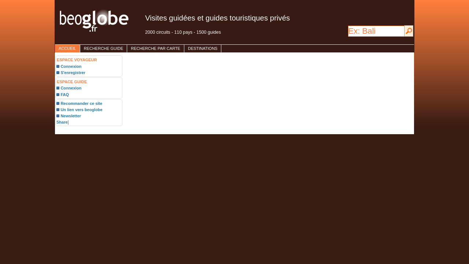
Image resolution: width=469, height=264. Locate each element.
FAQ (64, 94)
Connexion (70, 66)
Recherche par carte (155, 48)
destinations (202, 48)
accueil (67, 48)
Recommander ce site (81, 103)
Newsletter (70, 116)
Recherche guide (103, 48)
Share (62, 122)
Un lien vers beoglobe (81, 109)
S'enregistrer (72, 72)
